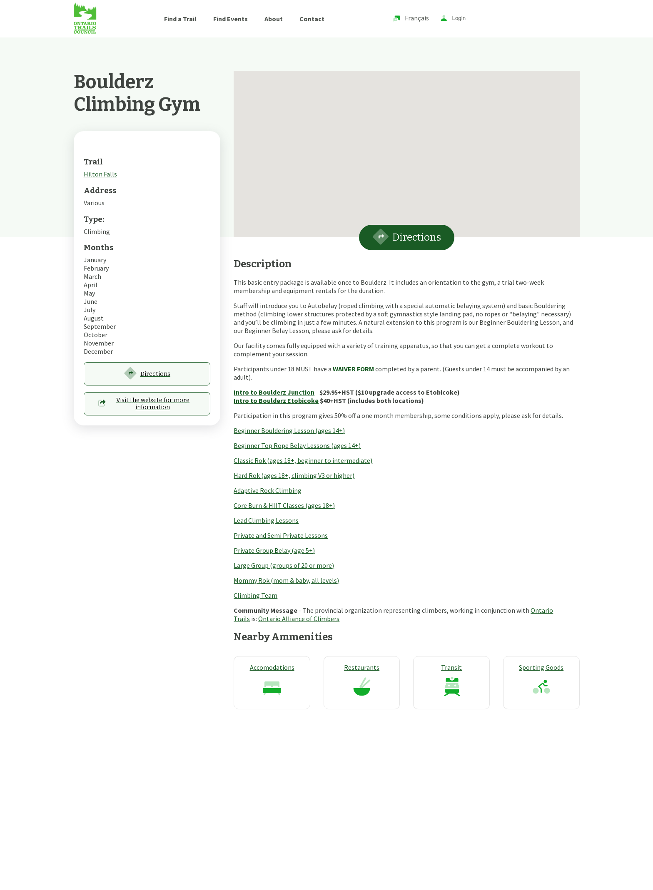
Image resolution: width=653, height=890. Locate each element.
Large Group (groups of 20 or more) (284, 565)
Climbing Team (255, 595)
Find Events (230, 19)
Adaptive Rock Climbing (268, 490)
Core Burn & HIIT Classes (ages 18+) (284, 505)
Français (410, 18)
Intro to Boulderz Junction (274, 392)
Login (453, 18)
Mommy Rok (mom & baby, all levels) (286, 580)
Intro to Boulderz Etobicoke (276, 400)
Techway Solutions (282, 844)
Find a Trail (180, 19)
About (273, 19)
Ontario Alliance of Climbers (298, 618)
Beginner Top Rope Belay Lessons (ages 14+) (297, 445)
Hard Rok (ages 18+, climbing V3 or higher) (294, 475)
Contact (311, 19)
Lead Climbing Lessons (266, 520)
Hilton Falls (100, 174)
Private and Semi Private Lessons (281, 535)
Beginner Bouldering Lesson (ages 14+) (289, 430)
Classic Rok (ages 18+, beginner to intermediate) (303, 460)
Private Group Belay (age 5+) (274, 550)
